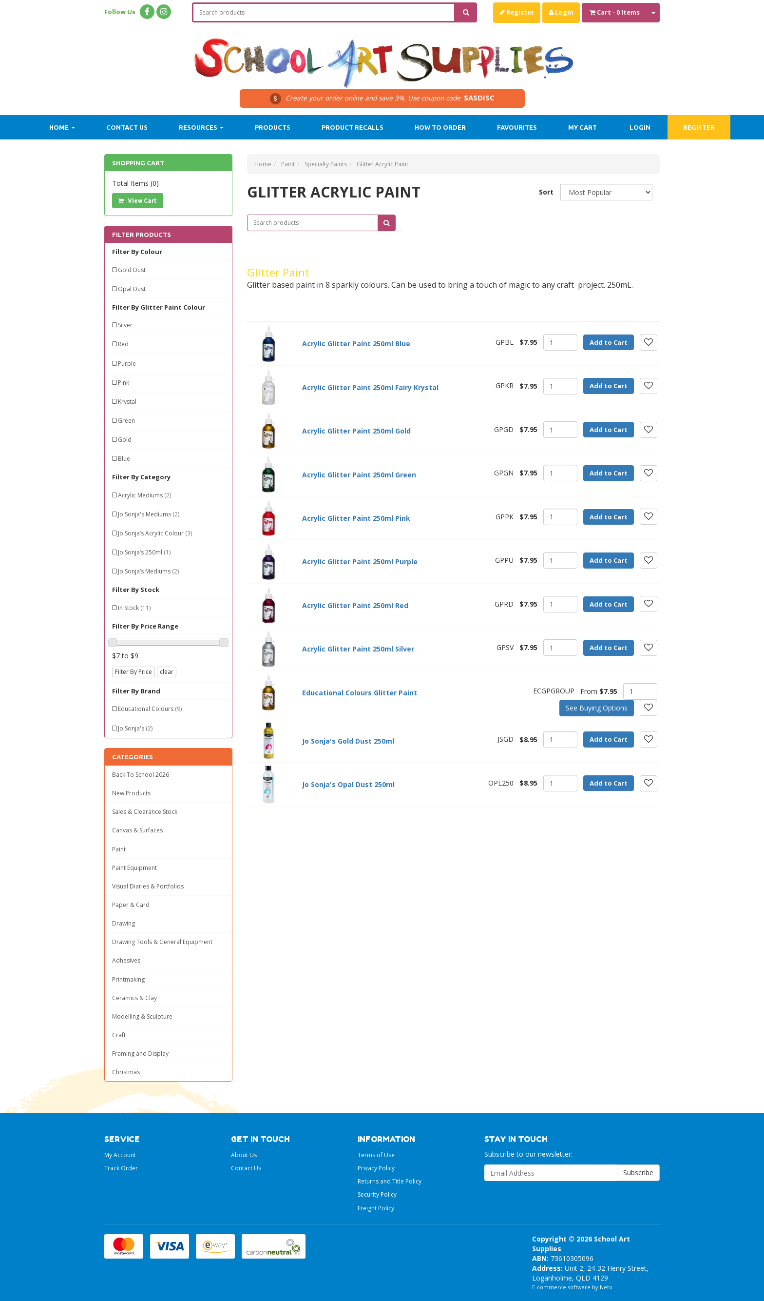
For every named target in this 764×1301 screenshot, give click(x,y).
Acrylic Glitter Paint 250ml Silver (358, 648)
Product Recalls (352, 127)
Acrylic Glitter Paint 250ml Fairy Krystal (370, 387)
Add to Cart (609, 342)
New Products (131, 793)
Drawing (123, 923)
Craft (119, 1035)
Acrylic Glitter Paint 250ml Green (359, 474)
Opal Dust (132, 289)
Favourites (517, 127)
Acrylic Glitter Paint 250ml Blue (356, 343)
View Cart (137, 201)
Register (516, 12)
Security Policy (377, 1194)
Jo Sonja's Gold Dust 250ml (348, 741)
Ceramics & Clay (134, 998)
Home (62, 127)
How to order (440, 127)
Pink (123, 382)
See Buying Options (597, 707)
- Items (615, 12)
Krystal (127, 401)
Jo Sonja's (135, 728)
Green (126, 420)
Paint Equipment (134, 868)
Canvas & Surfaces (137, 830)
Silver (125, 325)
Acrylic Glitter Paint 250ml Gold (356, 430)
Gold (125, 439)
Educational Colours (150, 709)
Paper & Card (131, 905)
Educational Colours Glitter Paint (359, 692)
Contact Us (127, 127)
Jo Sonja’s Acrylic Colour (155, 533)
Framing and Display (140, 1053)
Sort (546, 192)
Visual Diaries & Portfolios (148, 886)
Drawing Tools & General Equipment (162, 942)
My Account (120, 1155)
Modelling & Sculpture (142, 1016)
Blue (124, 458)
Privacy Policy (376, 1168)
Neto (606, 1287)
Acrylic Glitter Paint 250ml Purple (360, 561)
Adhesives (126, 960)
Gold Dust (132, 270)
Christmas (126, 1072)
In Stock (134, 608)
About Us (244, 1155)
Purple (127, 363)
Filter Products (141, 234)
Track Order (121, 1168)
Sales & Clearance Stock (144, 812)
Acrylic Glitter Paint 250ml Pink (356, 518)
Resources (201, 127)
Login (561, 12)
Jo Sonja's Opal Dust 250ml (348, 784)
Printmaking (128, 979)
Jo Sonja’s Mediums (148, 571)
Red (123, 344)
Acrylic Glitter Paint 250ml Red (355, 605)
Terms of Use (376, 1155)
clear (166, 672)
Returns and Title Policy (389, 1181)
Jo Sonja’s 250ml (144, 552)
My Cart (582, 127)
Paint (119, 849)
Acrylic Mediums (144, 495)
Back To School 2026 (140, 774)
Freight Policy (376, 1208)
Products (272, 127)
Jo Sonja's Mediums (148, 514)
